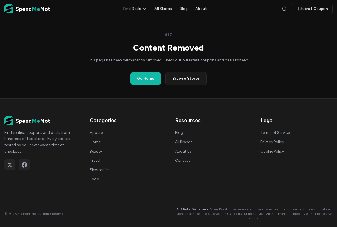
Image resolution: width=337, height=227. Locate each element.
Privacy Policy (272, 142)
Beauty (96, 151)
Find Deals (135, 8)
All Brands (184, 142)
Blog (184, 8)
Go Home (145, 78)
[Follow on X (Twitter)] (9, 164)
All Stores (163, 8)
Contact (182, 160)
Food (94, 179)
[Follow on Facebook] (24, 164)
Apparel (97, 132)
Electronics (100, 170)
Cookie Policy (272, 151)
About (201, 8)
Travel (95, 160)
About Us (183, 151)
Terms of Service (275, 132)
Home (95, 142)
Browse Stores (186, 78)
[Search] (284, 9)
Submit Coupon (312, 8)
